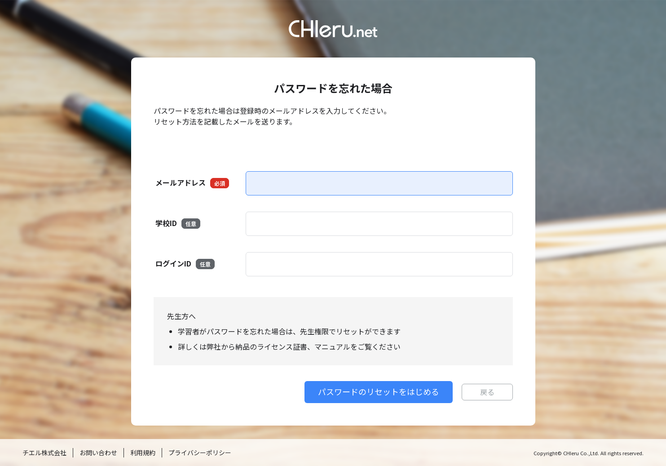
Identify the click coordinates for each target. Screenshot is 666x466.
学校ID (177, 223)
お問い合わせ (98, 452)
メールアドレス (192, 182)
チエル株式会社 (44, 452)
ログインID (185, 263)
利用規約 (142, 452)
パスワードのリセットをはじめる (378, 391)
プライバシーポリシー (199, 452)
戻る (487, 391)
